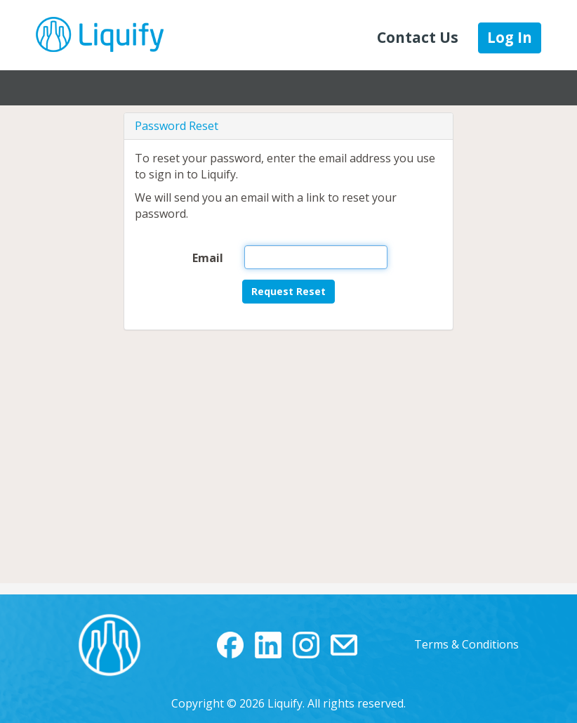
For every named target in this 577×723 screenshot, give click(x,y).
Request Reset (288, 291)
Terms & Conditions (466, 644)
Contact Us (417, 37)
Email (207, 258)
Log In (509, 37)
